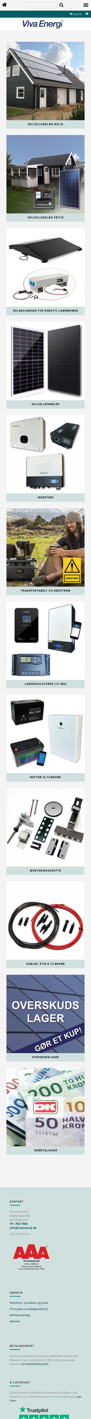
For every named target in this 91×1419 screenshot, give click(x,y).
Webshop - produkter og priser (29, 1302)
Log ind (76, 14)
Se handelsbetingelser (34, 1364)
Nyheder (15, 1321)
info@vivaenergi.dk (23, 1227)
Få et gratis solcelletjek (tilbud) (29, 1309)
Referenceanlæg (20, 1315)
